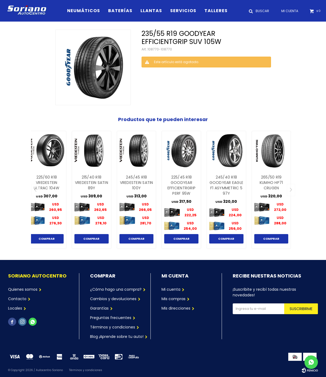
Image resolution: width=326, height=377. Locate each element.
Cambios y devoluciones (113, 298)
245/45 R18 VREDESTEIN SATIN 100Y (136, 182)
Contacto (17, 298)
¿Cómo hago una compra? (116, 289)
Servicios (183, 11)
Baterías (120, 11)
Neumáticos (83, 11)
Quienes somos (22, 289)
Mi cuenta (171, 289)
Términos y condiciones (112, 327)
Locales (15, 308)
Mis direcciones (176, 308)
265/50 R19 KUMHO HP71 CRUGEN (271, 182)
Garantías (99, 308)
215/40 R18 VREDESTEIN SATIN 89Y (91, 182)
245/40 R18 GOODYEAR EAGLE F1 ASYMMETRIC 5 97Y (226, 185)
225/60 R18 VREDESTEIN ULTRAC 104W (47, 182)
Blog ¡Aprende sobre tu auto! (116, 336)
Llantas (151, 11)
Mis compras (174, 298)
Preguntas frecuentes (110, 317)
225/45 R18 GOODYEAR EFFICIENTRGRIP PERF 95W (181, 185)
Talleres (216, 11)
